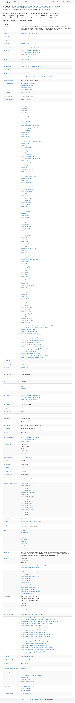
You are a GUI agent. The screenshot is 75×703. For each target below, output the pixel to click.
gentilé (6, 408)
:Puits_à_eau (26, 237)
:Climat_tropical (26, 149)
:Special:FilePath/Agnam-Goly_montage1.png (34, 627)
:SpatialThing (24, 532)
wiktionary (7, 518)
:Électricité (25, 298)
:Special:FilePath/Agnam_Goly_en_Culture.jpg (34, 628)
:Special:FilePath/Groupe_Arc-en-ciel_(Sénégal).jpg (35, 636)
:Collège (24, 151)
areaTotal (6, 36)
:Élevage (25, 300)
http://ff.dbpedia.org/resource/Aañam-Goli (30, 591)
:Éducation (25, 296)
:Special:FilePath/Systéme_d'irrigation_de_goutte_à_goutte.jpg (38, 619)
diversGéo (7, 392)
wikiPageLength (8, 96)
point (6, 525)
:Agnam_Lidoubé (26, 116)
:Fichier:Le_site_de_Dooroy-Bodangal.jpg (32, 340)
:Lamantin (25, 677)
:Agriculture (25, 117)
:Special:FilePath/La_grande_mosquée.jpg (33, 640)
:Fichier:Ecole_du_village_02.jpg (30, 333)
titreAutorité (8, 474)
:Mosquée (25, 215)
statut (6, 467)
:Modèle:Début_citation (28, 492)
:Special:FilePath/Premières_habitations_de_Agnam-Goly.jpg (37, 649)
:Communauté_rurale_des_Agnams (31, 52)
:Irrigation (25, 206)
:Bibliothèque (25, 130)
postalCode (7, 69)
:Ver (23, 281)
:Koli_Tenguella (26, 211)
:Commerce (25, 152)
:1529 (24, 103)
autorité (7, 367)
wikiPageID (7, 92)
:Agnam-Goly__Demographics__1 (30, 47)
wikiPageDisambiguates (11, 668)
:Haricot (24, 195)
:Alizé (24, 119)
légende (7, 425)
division (7, 395)
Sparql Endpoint (67, 1)
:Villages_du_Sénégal (27, 285)
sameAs (6, 571)
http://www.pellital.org (26, 87)
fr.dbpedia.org (47, 9)
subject (6, 521)
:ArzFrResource (25, 688)
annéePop (7, 364)
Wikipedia (27, 701)
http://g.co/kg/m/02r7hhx (26, 593)
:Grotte (24, 193)
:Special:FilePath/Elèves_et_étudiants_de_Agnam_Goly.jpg (37, 634)
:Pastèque (25, 230)
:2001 (24, 106)
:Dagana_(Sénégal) (27, 169)
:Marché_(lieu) (26, 311)
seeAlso (6, 565)
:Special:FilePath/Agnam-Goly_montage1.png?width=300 (36, 76)
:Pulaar (24, 239)
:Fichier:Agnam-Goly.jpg (28, 329)
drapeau (7, 404)
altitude (6, 33)
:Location (23, 535)
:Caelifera (25, 136)
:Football (24, 186)
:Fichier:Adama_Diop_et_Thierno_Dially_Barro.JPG (34, 327)
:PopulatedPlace (25, 548)
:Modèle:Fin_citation (27, 496)
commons (7, 374)
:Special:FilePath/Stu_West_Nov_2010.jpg (33, 617)
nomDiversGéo (8, 457)
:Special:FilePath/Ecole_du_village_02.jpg (33, 632)
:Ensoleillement (26, 182)
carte (6, 371)
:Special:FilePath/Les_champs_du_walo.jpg (33, 643)
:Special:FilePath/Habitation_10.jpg (31, 638)
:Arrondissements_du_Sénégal (30, 127)
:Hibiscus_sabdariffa (27, 198)
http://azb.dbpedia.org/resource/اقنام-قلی (30, 589)
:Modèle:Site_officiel (27, 509)
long (5, 609)
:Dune (24, 174)
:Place (23, 534)
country (6, 43)
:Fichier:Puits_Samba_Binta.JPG (30, 349)
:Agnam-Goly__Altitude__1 (29, 33)
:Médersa (25, 224)
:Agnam (24, 668)
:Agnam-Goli (25, 585)
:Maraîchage (25, 309)
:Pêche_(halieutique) (27, 243)
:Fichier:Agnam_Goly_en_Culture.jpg (31, 331)
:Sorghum (25, 261)
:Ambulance (25, 121)
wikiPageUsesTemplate (10, 483)
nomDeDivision (8, 437)
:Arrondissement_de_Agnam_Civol (30, 50)
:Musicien (25, 220)
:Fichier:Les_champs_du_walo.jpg (30, 342)
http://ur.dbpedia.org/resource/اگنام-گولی (30, 587)
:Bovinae (25, 132)
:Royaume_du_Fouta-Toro (28, 248)
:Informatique (26, 202)
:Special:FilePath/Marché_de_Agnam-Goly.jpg (34, 645)
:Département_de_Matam (28, 40)
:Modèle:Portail (26, 505)
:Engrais (24, 180)
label (5, 558)
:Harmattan (25, 197)
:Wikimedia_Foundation (28, 290)
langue (6, 414)
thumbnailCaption (8, 80)
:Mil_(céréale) (26, 322)
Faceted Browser (56, 1)
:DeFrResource (25, 686)
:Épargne (25, 303)
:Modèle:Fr (25, 498)
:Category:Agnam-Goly (29, 573)
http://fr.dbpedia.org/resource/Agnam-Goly (35, 6)
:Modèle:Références (27, 507)
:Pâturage (25, 241)
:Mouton (24, 219)
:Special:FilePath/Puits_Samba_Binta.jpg (33, 651)
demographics (8, 47)
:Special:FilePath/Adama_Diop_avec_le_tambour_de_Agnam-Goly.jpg (39, 621)
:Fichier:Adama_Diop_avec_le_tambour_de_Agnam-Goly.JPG (37, 325)
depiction (6, 617)
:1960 (24, 104)
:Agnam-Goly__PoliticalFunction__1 (31, 66)
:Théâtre (24, 270)
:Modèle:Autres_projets (28, 488)
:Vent (24, 279)
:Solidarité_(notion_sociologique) (30, 259)
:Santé (24, 257)
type (5, 530)
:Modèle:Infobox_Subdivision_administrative (33, 501)
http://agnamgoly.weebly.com (27, 83)
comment (6, 552)
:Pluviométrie (25, 233)
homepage (7, 656)
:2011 (24, 114)
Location (14, 9)
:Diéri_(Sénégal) (26, 173)
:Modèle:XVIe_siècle (27, 512)
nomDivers (7, 444)
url (5, 478)
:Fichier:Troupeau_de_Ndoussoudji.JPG (32, 357)
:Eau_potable (26, 178)
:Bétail (24, 134)
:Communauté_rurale (27, 156)
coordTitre (7, 378)
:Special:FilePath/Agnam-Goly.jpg (31, 625)
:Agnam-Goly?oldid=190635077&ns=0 (31, 614)
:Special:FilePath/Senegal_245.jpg (31, 652)
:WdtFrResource (25, 690)
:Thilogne (25, 268)
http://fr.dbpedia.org (30, 9)
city (5, 40)
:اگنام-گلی (25, 582)
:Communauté (26, 154)
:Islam (24, 208)
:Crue (24, 163)
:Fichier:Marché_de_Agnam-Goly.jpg (31, 344)
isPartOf (6, 50)
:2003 (24, 108)
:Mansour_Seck (26, 307)
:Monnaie (25, 213)
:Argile (24, 123)
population (7, 464)
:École (24, 294)
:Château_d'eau (26, 147)
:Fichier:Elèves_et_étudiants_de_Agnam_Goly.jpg (34, 335)
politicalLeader (8, 66)
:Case (24, 139)
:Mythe (24, 222)
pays (6, 460)
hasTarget (7, 686)
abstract (6, 26)
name (6, 663)
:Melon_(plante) (26, 318)
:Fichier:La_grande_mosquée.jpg (30, 338)
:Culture (24, 167)
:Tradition (25, 272)
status (6, 73)
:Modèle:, (25, 483)
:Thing (23, 530)
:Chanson (25, 143)
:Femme (24, 184)
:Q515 (24, 547)
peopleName (7, 62)
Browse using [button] (18, 1)
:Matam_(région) (26, 56)
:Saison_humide (26, 254)
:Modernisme (25, 324)
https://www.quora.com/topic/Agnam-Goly (30, 567)
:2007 (24, 112)
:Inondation (25, 204)
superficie (7, 471)
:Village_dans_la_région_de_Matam (31, 141)
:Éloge (24, 302)
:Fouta (24, 187)
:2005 (24, 110)
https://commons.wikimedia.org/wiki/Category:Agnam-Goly (34, 565)
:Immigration (25, 200)
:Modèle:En (25, 494)
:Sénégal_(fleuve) (27, 267)
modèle (7, 428)
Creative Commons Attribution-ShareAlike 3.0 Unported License (50, 701)
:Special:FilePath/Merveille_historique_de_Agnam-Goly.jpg (37, 647)
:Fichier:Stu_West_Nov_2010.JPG (30, 353)
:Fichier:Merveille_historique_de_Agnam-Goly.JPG (34, 346)
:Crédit (24, 165)
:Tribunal (24, 274)
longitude (7, 421)
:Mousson (25, 217)
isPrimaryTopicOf (8, 659)
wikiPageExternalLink (9, 83)
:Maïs (24, 316)
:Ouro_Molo (25, 228)
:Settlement (24, 539)
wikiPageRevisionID (9, 99)
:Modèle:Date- (26, 490)
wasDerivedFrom (8, 614)
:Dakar (24, 171)
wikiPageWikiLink (8, 103)
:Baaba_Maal (26, 128)
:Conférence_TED (27, 162)
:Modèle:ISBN (26, 500)
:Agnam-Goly (24, 571)
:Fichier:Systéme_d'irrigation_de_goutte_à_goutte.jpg (35, 355)
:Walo (24, 289)
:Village (24, 283)
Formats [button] (28, 1)
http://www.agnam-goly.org (27, 85)
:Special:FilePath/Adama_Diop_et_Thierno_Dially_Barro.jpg (37, 623)
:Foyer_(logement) (27, 189)
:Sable (24, 250)
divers (6, 384)
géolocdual (7, 411)
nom (6, 432)
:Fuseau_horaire (26, 191)
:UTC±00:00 (25, 276)
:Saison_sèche (26, 255)
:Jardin (24, 209)
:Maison (24, 305)
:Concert (24, 160)
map (5, 59)
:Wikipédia (25, 292)
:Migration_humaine (27, 320)
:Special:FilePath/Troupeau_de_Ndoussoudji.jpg (34, 630)
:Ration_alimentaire (27, 244)
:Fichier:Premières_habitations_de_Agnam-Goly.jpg (34, 348)
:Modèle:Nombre (26, 503)
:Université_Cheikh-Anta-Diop (29, 278)
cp (5, 381)
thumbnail (7, 76)
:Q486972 (24, 545)
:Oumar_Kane (26, 226)
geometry (7, 596)
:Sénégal (25, 43)
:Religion (25, 246)
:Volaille (24, 287)
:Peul (24, 232)
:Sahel (24, 252)
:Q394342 (24, 574)
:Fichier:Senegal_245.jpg (28, 351)
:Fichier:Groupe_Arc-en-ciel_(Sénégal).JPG (32, 337)
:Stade (24, 263)
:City (22, 537)
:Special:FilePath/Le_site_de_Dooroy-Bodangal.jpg (35, 641)
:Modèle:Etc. (25, 514)
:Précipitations (26, 235)
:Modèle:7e (25, 487)
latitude (7, 418)
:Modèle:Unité (26, 511)
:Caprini (24, 138)
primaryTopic (8, 693)
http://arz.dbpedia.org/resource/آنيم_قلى (30, 576)
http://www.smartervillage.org (27, 89)
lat (5, 603)
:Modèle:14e (25, 485)
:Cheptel (24, 145)
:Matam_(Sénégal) (27, 313)
